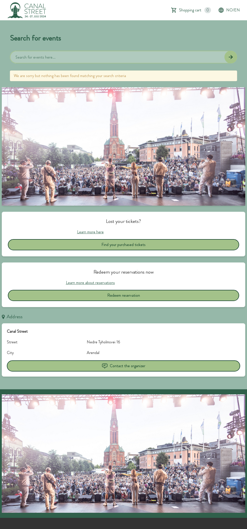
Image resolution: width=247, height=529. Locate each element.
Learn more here (90, 232)
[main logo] (27, 10)
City (10, 353)
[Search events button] (230, 57)
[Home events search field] (123, 57)
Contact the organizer (123, 366)
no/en (229, 10)
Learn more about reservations (90, 283)
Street (12, 342)
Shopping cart (195, 10)
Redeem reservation (123, 295)
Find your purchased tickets (123, 245)
